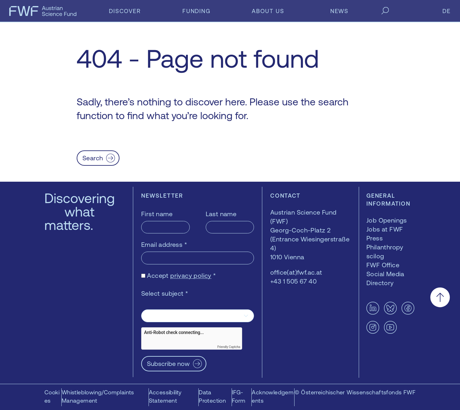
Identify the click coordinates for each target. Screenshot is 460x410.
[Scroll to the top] (440, 297)
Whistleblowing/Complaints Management (98, 396)
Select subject (164, 293)
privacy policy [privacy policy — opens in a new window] (190, 275)
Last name (221, 213)
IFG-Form (239, 396)
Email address (164, 244)
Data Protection (212, 396)
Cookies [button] (51, 396)
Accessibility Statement (165, 396)
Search (92, 158)
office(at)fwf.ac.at (296, 272)
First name (156, 213)
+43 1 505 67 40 (293, 281)
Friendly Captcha (228, 347)
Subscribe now (168, 363)
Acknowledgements (273, 396)
